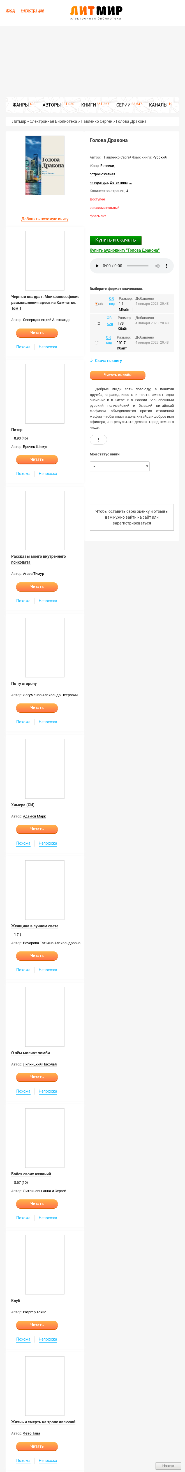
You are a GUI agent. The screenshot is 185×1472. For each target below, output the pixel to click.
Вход (10, 10)
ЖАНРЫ (21, 105)
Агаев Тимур (33, 573)
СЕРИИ (123, 105)
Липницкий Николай (40, 1064)
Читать (37, 332)
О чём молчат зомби (30, 1053)
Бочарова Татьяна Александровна (51, 943)
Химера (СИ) (22, 805)
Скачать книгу (108, 360)
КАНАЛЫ (158, 105)
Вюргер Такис (34, 1312)
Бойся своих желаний (31, 1174)
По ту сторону (24, 683)
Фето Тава (31, 1433)
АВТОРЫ (52, 105)
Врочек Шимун (35, 447)
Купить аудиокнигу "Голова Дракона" (125, 250)
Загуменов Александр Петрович (50, 695)
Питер (16, 429)
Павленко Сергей (117, 157)
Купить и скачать (115, 240)
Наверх (168, 1466)
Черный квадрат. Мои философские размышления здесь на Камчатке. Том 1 (45, 302)
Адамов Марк (34, 816)
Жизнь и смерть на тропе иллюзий (43, 1422)
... (130, 182)
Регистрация (32, 10)
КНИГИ (88, 105)
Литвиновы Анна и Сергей (44, 1191)
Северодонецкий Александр (46, 320)
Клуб (15, 1300)
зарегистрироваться (132, 523)
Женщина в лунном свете (34, 926)
